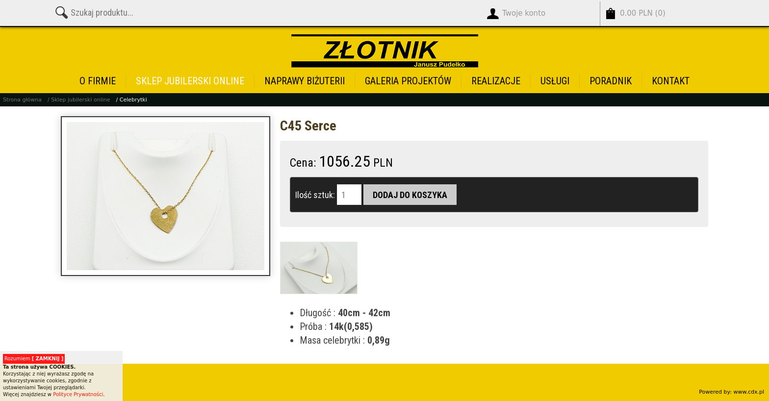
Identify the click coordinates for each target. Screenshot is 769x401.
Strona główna (22, 100)
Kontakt (671, 81)
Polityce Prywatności (78, 394)
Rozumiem (33, 358)
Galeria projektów (408, 81)
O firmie (97, 81)
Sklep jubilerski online (190, 81)
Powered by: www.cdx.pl (731, 392)
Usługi (554, 81)
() (643, 13)
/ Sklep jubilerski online (79, 100)
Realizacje (495, 81)
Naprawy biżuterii (304, 81)
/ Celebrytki (131, 100)
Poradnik (611, 81)
